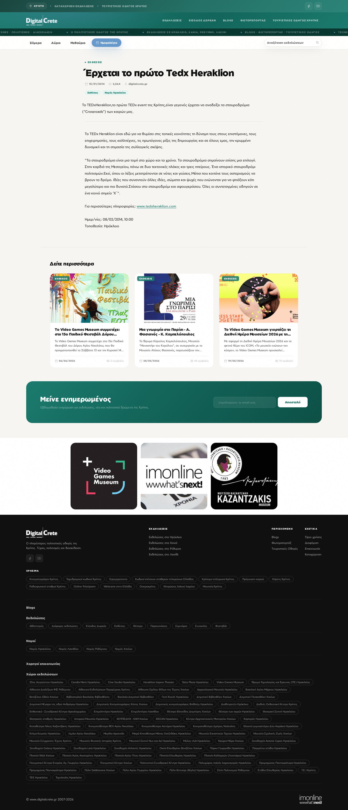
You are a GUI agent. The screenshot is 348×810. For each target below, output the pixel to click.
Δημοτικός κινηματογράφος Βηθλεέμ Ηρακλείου (184, 704)
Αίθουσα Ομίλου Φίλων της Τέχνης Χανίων (163, 689)
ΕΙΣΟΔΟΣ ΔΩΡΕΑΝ (202, 20)
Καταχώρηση (313, 554)
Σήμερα (36, 43)
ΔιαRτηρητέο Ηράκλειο (234, 704)
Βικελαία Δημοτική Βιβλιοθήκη (136, 696)
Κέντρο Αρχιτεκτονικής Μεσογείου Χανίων (211, 718)
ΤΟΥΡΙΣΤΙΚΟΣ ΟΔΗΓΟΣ (308, 32)
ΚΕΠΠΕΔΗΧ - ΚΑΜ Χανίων (132, 718)
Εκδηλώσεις (35, 618)
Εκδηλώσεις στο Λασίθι (163, 554)
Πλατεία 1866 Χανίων (42, 755)
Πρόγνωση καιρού (253, 579)
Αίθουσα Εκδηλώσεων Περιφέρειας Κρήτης (104, 689)
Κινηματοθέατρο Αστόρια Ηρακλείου (163, 726)
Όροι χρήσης (313, 537)
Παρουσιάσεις (158, 626)
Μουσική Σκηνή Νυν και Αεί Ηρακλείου (152, 740)
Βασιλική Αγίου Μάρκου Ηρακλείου (266, 689)
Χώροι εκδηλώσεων (42, 674)
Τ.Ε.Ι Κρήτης (308, 770)
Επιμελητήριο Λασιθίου (145, 711)
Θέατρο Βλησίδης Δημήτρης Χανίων (189, 711)
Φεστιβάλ (221, 626)
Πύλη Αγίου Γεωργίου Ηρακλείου (142, 770)
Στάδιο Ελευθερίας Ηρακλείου (275, 770)
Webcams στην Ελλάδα (118, 586)
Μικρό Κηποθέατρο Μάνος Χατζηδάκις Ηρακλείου (161, 733)
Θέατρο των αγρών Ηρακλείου (237, 711)
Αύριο (56, 43)
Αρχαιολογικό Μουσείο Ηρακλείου (217, 689)
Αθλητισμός (37, 626)
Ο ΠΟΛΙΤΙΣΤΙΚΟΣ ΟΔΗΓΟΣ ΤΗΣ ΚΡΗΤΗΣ (104, 32)
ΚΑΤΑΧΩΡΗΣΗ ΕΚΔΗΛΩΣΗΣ (74, 6)
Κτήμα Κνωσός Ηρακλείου (45, 733)
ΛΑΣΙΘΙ (226, 32)
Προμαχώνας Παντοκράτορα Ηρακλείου (282, 762)
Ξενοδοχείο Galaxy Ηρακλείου (47, 748)
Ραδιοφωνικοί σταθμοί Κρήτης (48, 586)
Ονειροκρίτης (148, 586)
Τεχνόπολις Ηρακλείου (69, 777)
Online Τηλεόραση (85, 586)
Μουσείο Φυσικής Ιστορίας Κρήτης (100, 740)
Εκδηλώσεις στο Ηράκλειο (165, 537)
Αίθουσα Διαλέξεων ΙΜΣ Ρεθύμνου (50, 689)
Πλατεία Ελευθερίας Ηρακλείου (178, 755)
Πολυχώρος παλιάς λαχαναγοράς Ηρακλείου (225, 762)
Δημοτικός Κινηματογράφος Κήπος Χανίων (122, 704)
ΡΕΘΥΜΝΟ (212, 32)
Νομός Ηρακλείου (115, 92)
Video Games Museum (230, 682)
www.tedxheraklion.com (156, 206)
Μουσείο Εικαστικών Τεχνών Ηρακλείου (222, 733)
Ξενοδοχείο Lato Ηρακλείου (89, 748)
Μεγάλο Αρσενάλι (114, 733)
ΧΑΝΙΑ (198, 32)
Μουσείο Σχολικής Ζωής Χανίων (272, 733)
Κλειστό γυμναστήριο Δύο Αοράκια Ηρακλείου (271, 726)
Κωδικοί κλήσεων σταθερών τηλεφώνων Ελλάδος (164, 579)
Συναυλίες (201, 626)
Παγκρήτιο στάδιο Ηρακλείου (269, 748)
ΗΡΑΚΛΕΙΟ (184, 32)
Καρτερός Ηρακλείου (256, 718)
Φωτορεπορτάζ (281, 543)
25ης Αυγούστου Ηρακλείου (46, 682)
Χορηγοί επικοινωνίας (43, 664)
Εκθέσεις (95, 62)
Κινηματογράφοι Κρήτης (44, 579)
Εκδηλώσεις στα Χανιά (163, 543)
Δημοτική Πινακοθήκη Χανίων (257, 696)
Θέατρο (137, 626)
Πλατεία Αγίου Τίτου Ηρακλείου (133, 755)
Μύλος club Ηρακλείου (196, 740)
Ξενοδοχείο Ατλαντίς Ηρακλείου (133, 748)
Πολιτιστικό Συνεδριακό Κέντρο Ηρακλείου (165, 762)
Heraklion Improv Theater (158, 682)
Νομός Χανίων (123, 648)
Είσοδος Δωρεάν (96, 626)
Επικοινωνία (312, 548)
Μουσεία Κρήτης (212, 586)
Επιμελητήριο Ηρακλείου (108, 711)
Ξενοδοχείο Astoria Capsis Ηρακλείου (274, 740)
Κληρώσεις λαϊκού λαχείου (179, 586)
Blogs (275, 537)
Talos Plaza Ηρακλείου (195, 682)
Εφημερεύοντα (118, 579)
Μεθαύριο (78, 43)
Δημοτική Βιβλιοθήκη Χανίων (214, 696)
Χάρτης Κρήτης (281, 579)
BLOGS (228, 20)
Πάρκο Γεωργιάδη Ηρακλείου (227, 748)
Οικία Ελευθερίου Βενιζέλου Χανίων (181, 748)
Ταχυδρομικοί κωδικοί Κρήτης (83, 579)
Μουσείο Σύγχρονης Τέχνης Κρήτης (51, 740)
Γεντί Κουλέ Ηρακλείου (175, 696)
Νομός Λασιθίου (69, 648)
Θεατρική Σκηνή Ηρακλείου (279, 711)
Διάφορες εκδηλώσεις (65, 626)
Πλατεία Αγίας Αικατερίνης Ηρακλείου (84, 755)
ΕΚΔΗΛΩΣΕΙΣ (172, 20)
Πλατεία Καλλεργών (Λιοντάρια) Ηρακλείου (229, 755)
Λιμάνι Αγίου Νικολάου (82, 733)
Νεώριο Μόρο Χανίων (231, 740)
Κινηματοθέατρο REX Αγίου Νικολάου (111, 726)
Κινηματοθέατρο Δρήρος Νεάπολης (214, 726)
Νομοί (31, 641)
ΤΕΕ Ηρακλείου (39, 777)
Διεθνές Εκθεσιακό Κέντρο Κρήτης (276, 704)
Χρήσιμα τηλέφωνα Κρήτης (218, 579)
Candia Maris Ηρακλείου (85, 682)
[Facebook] (308, 6)
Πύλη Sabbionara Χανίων (100, 770)
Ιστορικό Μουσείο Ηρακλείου (91, 718)
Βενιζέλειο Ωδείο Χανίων (44, 696)
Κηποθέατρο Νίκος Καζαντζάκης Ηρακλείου (55, 726)
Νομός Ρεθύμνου (97, 648)
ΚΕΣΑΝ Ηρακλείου (167, 718)
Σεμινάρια (181, 626)
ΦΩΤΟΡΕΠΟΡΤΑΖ (253, 20)
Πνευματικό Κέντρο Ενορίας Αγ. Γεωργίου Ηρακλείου (61, 762)
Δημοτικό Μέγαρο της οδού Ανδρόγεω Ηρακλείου (59, 704)
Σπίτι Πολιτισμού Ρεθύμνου (233, 770)
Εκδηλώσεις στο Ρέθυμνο (165, 548)
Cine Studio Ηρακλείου (121, 682)
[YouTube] (318, 6)
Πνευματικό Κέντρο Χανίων (116, 762)
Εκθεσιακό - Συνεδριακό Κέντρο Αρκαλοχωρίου (58, 711)
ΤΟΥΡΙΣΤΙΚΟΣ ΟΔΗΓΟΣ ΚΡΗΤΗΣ (124, 6)
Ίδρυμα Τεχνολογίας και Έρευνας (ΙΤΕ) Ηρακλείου (281, 682)
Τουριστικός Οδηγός (285, 548)
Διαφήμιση (311, 543)
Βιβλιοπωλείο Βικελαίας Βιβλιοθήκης (88, 696)
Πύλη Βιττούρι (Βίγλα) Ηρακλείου (189, 770)
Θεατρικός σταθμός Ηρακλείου (48, 718)
